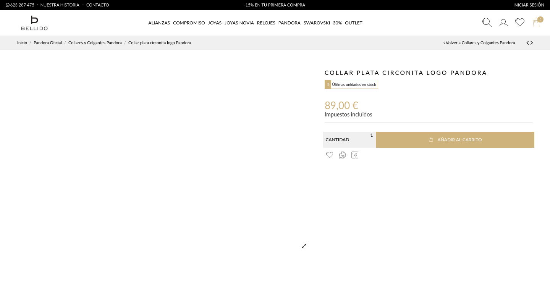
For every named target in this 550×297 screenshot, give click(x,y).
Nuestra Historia (60, 4)
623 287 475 (20, 4)
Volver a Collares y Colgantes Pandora (479, 42)
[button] (353, 23)
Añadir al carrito (455, 139)
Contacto (97, 4)
